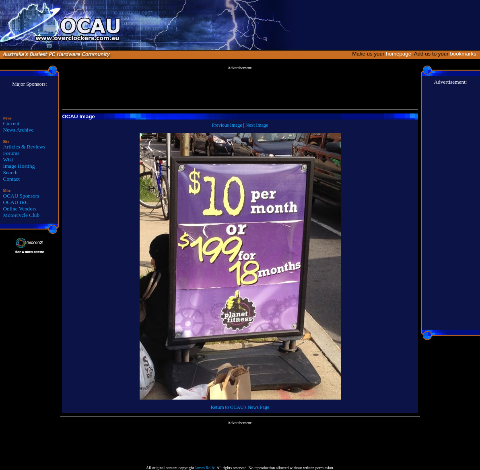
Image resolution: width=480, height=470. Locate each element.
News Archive (18, 130)
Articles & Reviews (24, 147)
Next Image (256, 125)
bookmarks (464, 54)
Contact (11, 179)
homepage (398, 54)
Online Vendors (20, 209)
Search (10, 172)
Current (11, 123)
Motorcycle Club (21, 215)
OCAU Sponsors (21, 196)
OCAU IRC (16, 202)
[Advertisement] (240, 88)
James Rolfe (204, 468)
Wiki (8, 160)
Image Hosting (19, 166)
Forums (11, 153)
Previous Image (227, 125)
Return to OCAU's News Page (240, 407)
